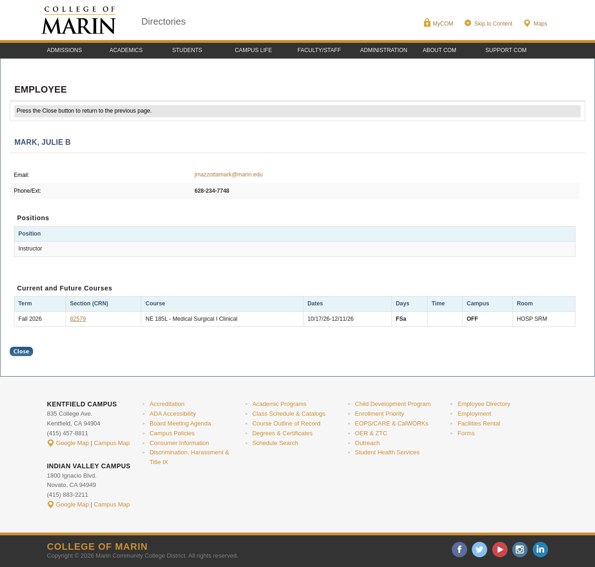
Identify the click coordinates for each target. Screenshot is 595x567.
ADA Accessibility (173, 413)
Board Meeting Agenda (180, 423)
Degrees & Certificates (282, 433)
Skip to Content (493, 23)
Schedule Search (275, 442)
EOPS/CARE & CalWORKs (392, 423)
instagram (520, 549)
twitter (479, 549)
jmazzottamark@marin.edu (229, 174)
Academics (126, 50)
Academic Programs (279, 403)
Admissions (64, 50)
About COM (439, 50)
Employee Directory (483, 403)
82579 (78, 319)
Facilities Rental (478, 423)
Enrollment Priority (379, 413)
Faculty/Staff (319, 50)
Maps (540, 23)
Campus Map (112, 442)
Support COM (506, 50)
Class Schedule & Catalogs (288, 413)
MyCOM (443, 23)
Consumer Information (179, 442)
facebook (459, 549)
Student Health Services (387, 452)
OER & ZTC (371, 433)
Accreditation (167, 403)
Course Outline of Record (286, 423)
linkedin (540, 549)
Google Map (72, 442)
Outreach (367, 442)
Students (187, 50)
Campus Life (253, 50)
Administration (384, 50)
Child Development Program (393, 403)
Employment (474, 413)
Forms (466, 433)
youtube (500, 549)
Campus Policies (172, 433)
